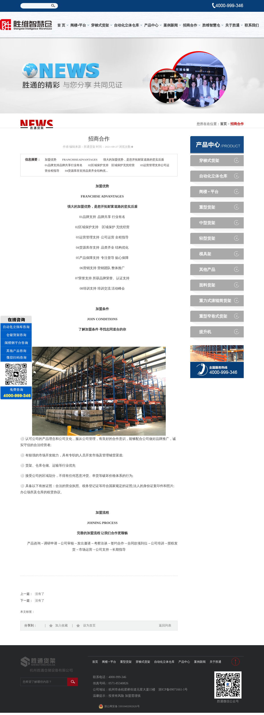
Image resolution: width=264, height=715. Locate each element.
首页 (223, 124)
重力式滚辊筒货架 (215, 300)
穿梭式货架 (100, 25)
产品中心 (151, 25)
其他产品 (207, 269)
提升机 (205, 332)
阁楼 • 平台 (209, 191)
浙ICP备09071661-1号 (173, 689)
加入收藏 (58, 625)
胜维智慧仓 (211, 25)
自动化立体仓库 (126, 25)
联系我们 (252, 25)
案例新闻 (171, 25)
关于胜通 (232, 25)
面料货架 (207, 285)
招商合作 (190, 25)
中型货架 (207, 223)
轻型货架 (207, 238)
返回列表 (165, 625)
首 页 (61, 25)
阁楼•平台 (78, 25)
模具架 (205, 254)
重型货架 (207, 207)
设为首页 (86, 625)
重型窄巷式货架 (213, 316)
